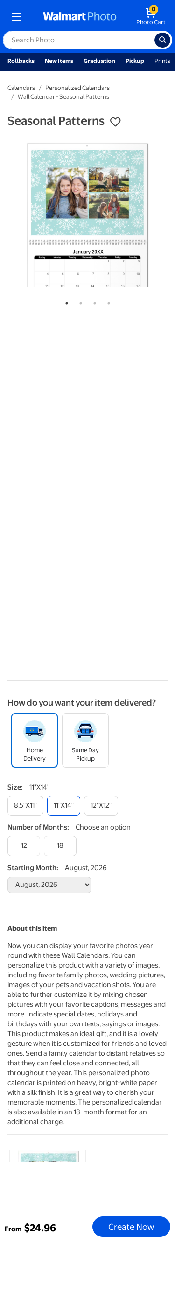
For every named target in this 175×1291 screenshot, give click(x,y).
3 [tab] (93, 301)
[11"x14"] (63, 806)
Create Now (131, 1227)
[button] (115, 122)
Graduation (99, 60)
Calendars (21, 87)
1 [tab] (65, 301)
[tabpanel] (87, 214)
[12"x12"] (101, 806)
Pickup (135, 60)
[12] (23, 846)
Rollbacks (21, 60)
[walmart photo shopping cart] (151, 17)
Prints (162, 60)
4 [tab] (107, 301)
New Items (59, 60)
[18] (60, 846)
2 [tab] (79, 301)
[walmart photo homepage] (79, 17)
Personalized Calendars (77, 87)
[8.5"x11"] (25, 806)
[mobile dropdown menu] (16, 17)
